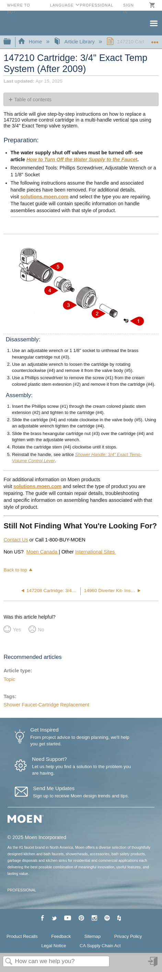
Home (30, 41)
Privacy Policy (128, 936)
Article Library (75, 41)
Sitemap (92, 936)
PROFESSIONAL (22, 890)
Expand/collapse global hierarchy (11, 42)
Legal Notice (53, 945)
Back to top (15, 569)
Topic (9, 679)
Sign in (153, 964)
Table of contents (32, 99)
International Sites (95, 552)
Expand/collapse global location (155, 39)
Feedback (61, 936)
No (41, 629)
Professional (96, 5)
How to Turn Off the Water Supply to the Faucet (81, 159)
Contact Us (15, 539)
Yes (17, 629)
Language (62, 5)
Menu (153, 23)
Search (9, 962)
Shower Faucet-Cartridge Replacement (46, 704)
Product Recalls (22, 936)
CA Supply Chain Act (100, 945)
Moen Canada (42, 552)
